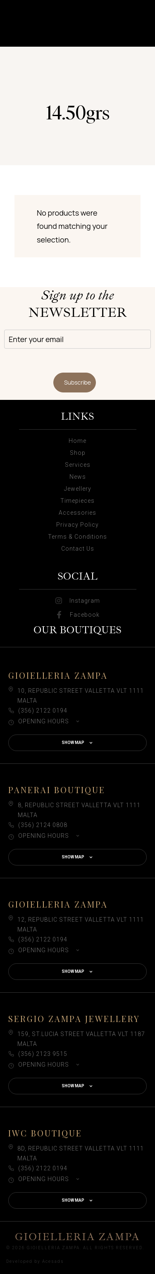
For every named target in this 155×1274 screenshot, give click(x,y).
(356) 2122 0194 (42, 710)
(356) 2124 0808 (42, 825)
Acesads (53, 1261)
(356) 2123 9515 (42, 1054)
